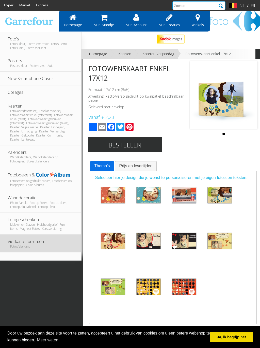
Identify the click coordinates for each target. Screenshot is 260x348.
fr (253, 5)
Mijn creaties (169, 20)
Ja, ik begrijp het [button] (231, 337)
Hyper (8, 5)
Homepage (73, 20)
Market (24, 5)
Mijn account (136, 20)
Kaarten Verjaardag (158, 53)
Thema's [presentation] (102, 166)
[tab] (102, 166)
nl (242, 5)
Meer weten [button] (47, 340)
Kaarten (124, 53)
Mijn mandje (103, 20)
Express (42, 5)
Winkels (197, 20)
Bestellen (125, 145)
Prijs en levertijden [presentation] (136, 166)
